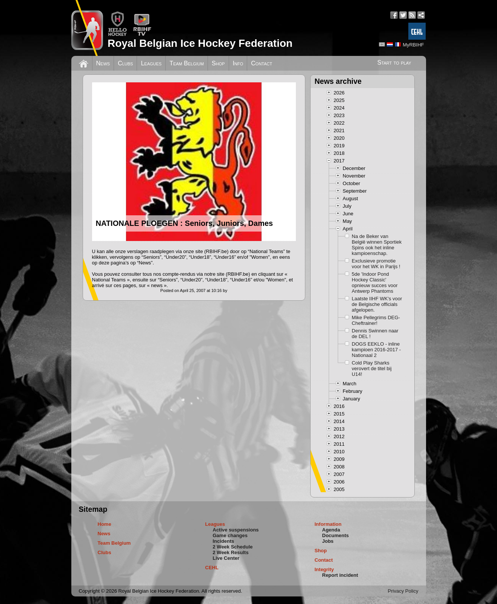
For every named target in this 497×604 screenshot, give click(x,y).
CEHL (211, 567)
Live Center (226, 558)
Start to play (394, 62)
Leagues (151, 63)
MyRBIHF (413, 45)
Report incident (340, 575)
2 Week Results (231, 552)
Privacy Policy (403, 591)
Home (104, 524)
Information (328, 524)
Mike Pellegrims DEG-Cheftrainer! (376, 320)
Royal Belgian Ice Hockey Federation (200, 43)
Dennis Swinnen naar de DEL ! (375, 333)
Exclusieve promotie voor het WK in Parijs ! (376, 263)
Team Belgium (186, 63)
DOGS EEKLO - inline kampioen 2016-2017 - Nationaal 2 (376, 349)
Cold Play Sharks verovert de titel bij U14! (372, 368)
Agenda (331, 530)
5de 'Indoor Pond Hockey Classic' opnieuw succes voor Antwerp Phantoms (374, 282)
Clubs (125, 63)
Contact (261, 63)
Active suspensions (236, 530)
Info (238, 63)
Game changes (230, 535)
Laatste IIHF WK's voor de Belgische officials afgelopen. (377, 304)
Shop (218, 63)
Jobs (328, 541)
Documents (335, 535)
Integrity (324, 569)
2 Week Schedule (233, 547)
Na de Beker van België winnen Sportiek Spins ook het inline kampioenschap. (377, 244)
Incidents (223, 541)
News (103, 63)
